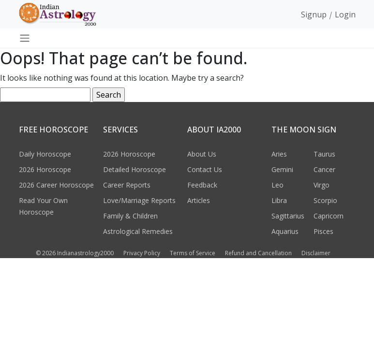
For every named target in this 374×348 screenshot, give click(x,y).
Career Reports (126, 184)
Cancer (324, 169)
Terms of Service (192, 253)
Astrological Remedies (138, 231)
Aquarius (285, 231)
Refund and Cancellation (258, 253)
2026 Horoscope (45, 169)
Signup (314, 14)
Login (345, 14)
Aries (279, 154)
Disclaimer (315, 253)
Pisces (323, 231)
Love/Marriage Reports (139, 200)
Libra (279, 200)
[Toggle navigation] (24, 38)
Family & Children (130, 215)
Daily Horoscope (45, 154)
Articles (198, 200)
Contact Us (204, 169)
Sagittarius (287, 215)
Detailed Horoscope (134, 169)
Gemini (282, 169)
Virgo (321, 184)
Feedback (202, 184)
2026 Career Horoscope (56, 184)
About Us (201, 154)
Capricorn (329, 215)
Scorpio (325, 200)
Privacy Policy (141, 253)
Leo (277, 184)
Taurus (324, 154)
